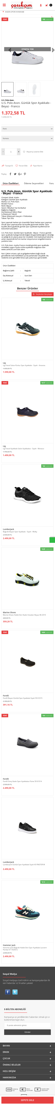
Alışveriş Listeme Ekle (33, 152)
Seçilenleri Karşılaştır (42, 294)
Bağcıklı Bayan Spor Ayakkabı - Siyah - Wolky (20, 532)
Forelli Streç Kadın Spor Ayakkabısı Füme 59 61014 (22, 781)
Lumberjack (8, 529)
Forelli (6, 695)
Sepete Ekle (27, 1100)
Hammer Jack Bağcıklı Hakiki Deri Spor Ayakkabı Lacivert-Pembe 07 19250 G (25, 949)
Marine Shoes (9, 612)
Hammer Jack (9, 945)
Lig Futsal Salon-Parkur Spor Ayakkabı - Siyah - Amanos (24, 365)
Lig (4, 363)
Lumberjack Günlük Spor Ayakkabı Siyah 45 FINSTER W (24, 865)
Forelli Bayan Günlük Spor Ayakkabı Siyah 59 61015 (22, 698)
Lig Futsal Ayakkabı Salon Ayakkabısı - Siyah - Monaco (23, 449)
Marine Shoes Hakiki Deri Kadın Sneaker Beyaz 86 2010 (24, 615)
